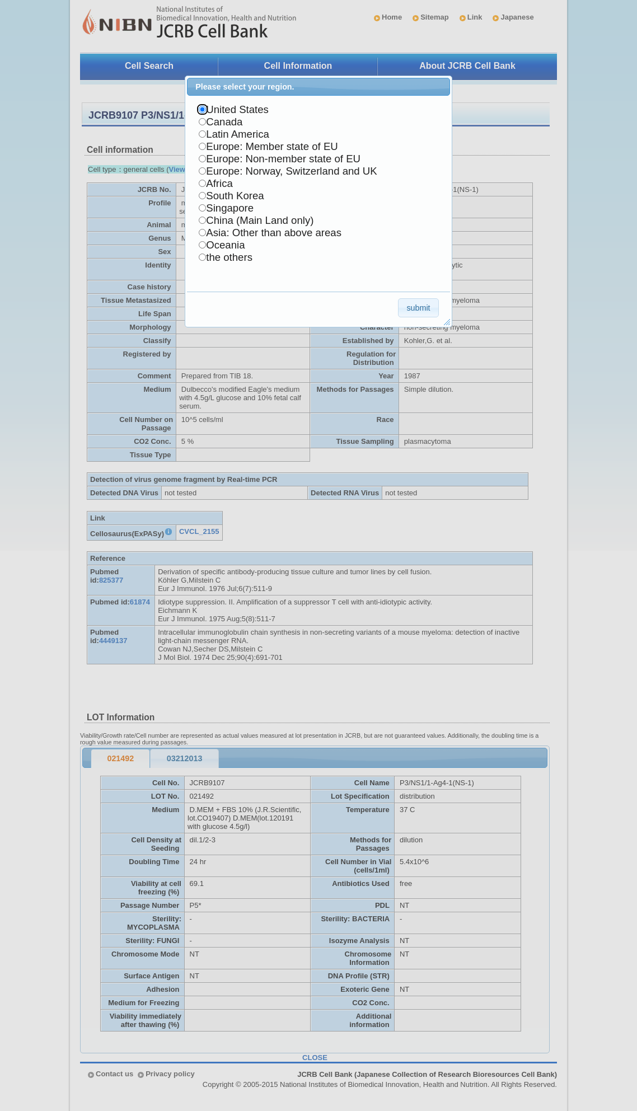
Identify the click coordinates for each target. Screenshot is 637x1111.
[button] (418, 307)
